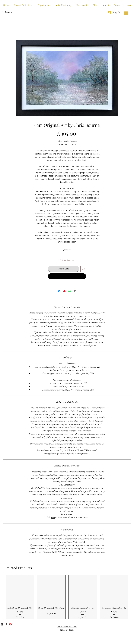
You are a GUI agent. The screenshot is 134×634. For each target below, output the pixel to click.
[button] (126, 12)
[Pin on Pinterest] (64, 291)
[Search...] (20, 12)
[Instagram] (2, 624)
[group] (67, 597)
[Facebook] (6, 624)
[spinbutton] (67, 254)
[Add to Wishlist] (83, 269)
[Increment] (71, 254)
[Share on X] (74, 291)
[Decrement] (63, 254)
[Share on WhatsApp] (69, 291)
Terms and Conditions (67, 626)
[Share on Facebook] (59, 291)
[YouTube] (10, 624)
